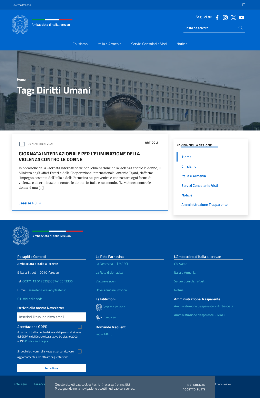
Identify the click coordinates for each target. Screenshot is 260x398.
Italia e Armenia (185, 272)
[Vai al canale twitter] (232, 17)
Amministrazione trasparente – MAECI (200, 314)
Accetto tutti (194, 389)
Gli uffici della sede (29, 298)
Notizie (178, 290)
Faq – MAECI (104, 334)
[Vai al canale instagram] (224, 17)
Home (21, 79)
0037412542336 (61, 281)
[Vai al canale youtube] (241, 17)
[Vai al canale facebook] (216, 17)
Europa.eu (106, 317)
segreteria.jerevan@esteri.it (47, 290)
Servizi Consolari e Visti (189, 281)
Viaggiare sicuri (106, 281)
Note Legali (41, 341)
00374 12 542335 (35, 281)
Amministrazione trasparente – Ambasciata (203, 306)
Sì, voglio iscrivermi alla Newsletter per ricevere (45, 351)
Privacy (29, 341)
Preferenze (195, 384)
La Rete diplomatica (109, 272)
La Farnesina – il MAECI (112, 263)
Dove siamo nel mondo (111, 290)
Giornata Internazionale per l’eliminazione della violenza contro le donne (79, 156)
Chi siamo (180, 263)
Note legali (20, 384)
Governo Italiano (21, 5)
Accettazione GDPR (32, 326)
